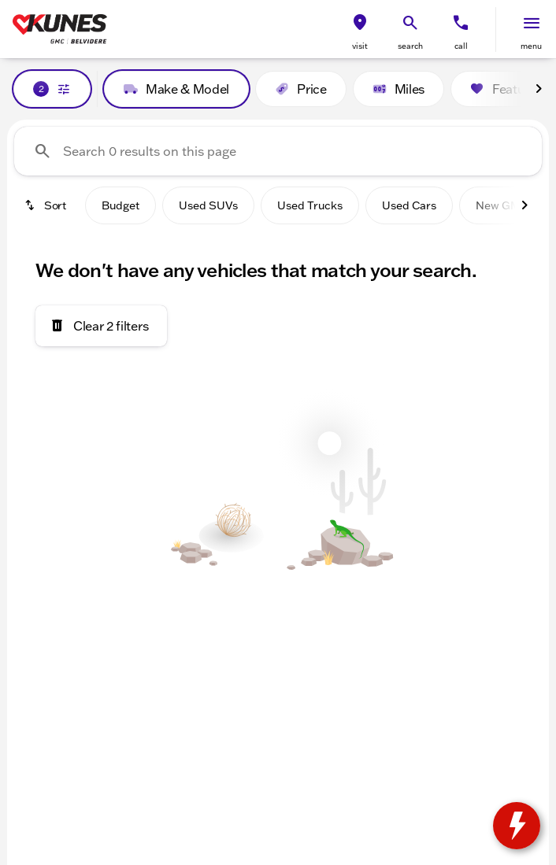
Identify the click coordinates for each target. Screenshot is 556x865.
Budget (120, 205)
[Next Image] (538, 89)
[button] (360, 29)
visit (360, 46)
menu (531, 46)
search (410, 46)
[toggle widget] (516, 825)
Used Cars (409, 205)
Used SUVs (208, 205)
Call (461, 46)
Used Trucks (310, 205)
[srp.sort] (46, 205)
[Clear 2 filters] (101, 325)
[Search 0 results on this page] (278, 151)
